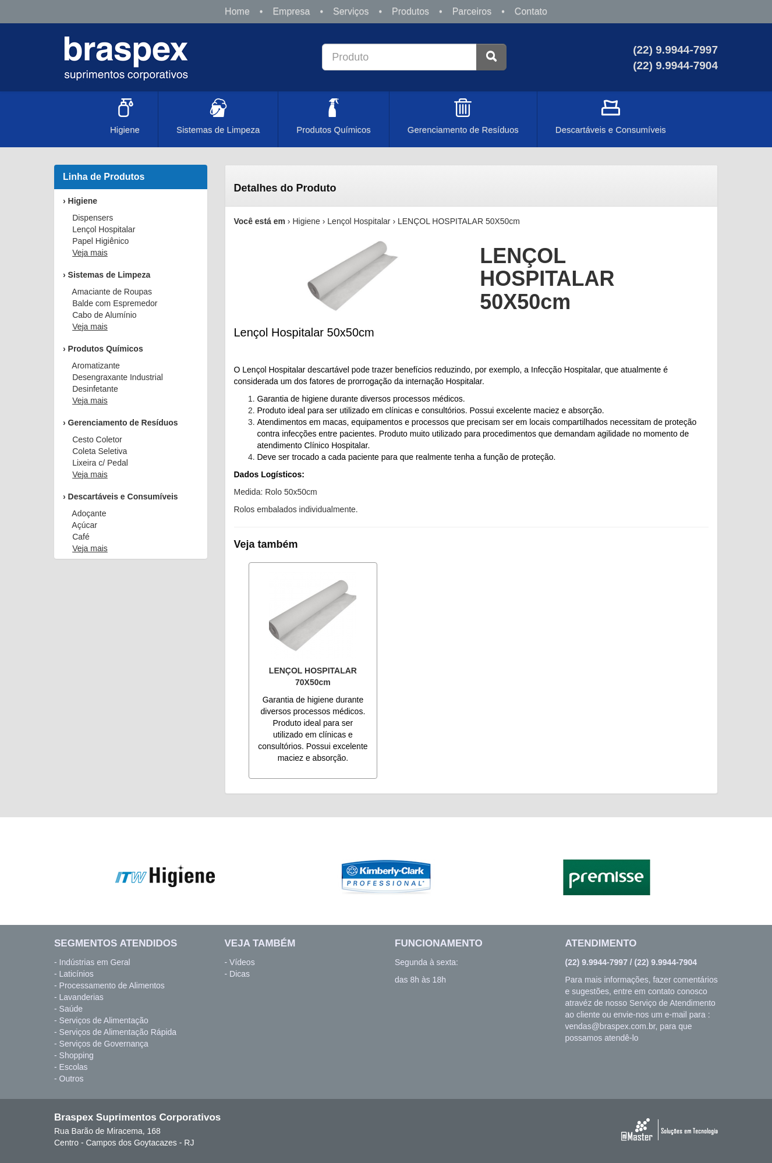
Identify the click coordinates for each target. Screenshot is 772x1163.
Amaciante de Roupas (112, 291)
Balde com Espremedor (114, 303)
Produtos (410, 11)
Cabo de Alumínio (104, 315)
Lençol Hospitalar (103, 229)
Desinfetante (95, 388)
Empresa (291, 11)
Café (81, 536)
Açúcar (84, 525)
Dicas (239, 973)
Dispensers (92, 217)
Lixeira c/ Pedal (100, 462)
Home (237, 11)
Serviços (351, 11)
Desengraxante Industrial (117, 377)
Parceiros (472, 11)
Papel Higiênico (100, 241)
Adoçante (89, 513)
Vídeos (242, 962)
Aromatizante (95, 365)
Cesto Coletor (97, 439)
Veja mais (90, 252)
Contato (531, 11)
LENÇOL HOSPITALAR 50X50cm (459, 221)
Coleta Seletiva (99, 451)
